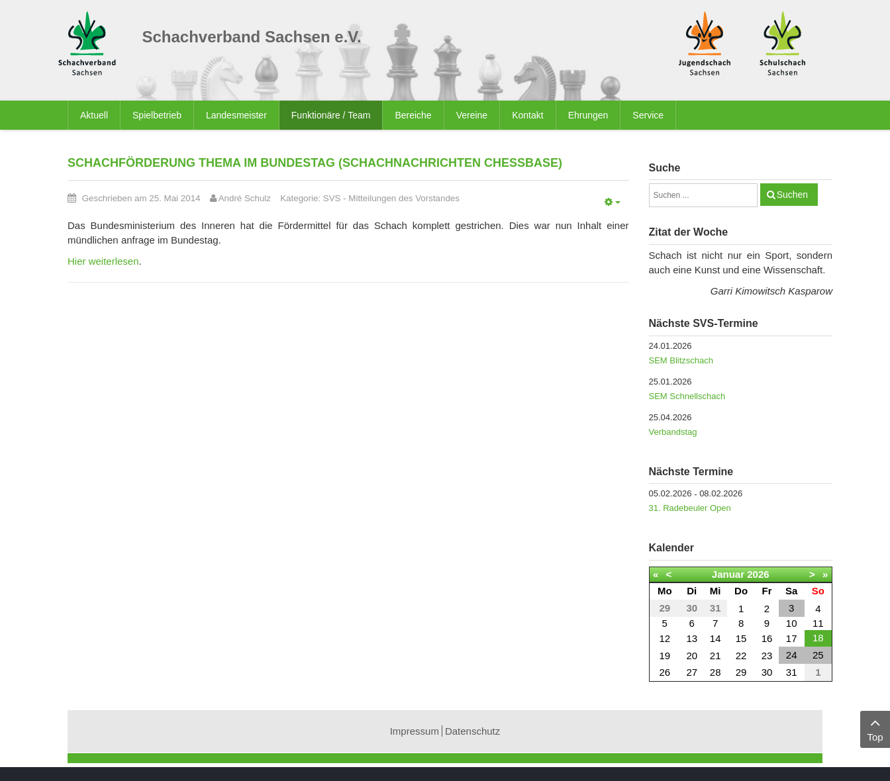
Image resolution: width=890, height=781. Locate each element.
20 (691, 655)
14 (715, 638)
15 (741, 638)
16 (767, 638)
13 (691, 638)
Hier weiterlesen (103, 261)
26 (664, 672)
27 (691, 672)
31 (791, 672)
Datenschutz (472, 731)
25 (818, 655)
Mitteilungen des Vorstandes (404, 198)
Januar (728, 574)
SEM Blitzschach (681, 360)
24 (791, 655)
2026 (758, 574)
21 (715, 655)
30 (767, 672)
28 (715, 672)
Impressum (414, 731)
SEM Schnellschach (687, 396)
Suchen (792, 194)
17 (791, 638)
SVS (332, 198)
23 (767, 655)
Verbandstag (673, 432)
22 (741, 655)
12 (664, 638)
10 (791, 623)
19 (664, 655)
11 (818, 623)
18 (818, 637)
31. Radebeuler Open (690, 508)
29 (741, 672)
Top (875, 728)
